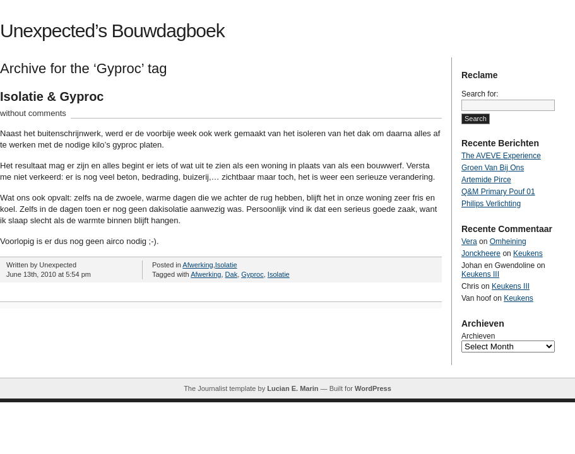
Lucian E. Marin (292, 388)
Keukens (528, 253)
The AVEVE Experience (501, 155)
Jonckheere (481, 253)
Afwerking (197, 265)
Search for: (480, 94)
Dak (231, 274)
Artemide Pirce (486, 179)
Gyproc (252, 274)
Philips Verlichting (491, 203)
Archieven (478, 336)
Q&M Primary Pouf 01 (498, 191)
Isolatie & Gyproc (52, 96)
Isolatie (226, 265)
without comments (33, 113)
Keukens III (480, 274)
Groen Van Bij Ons (492, 167)
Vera (469, 241)
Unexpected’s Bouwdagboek (112, 30)
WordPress (373, 388)
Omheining (508, 241)
